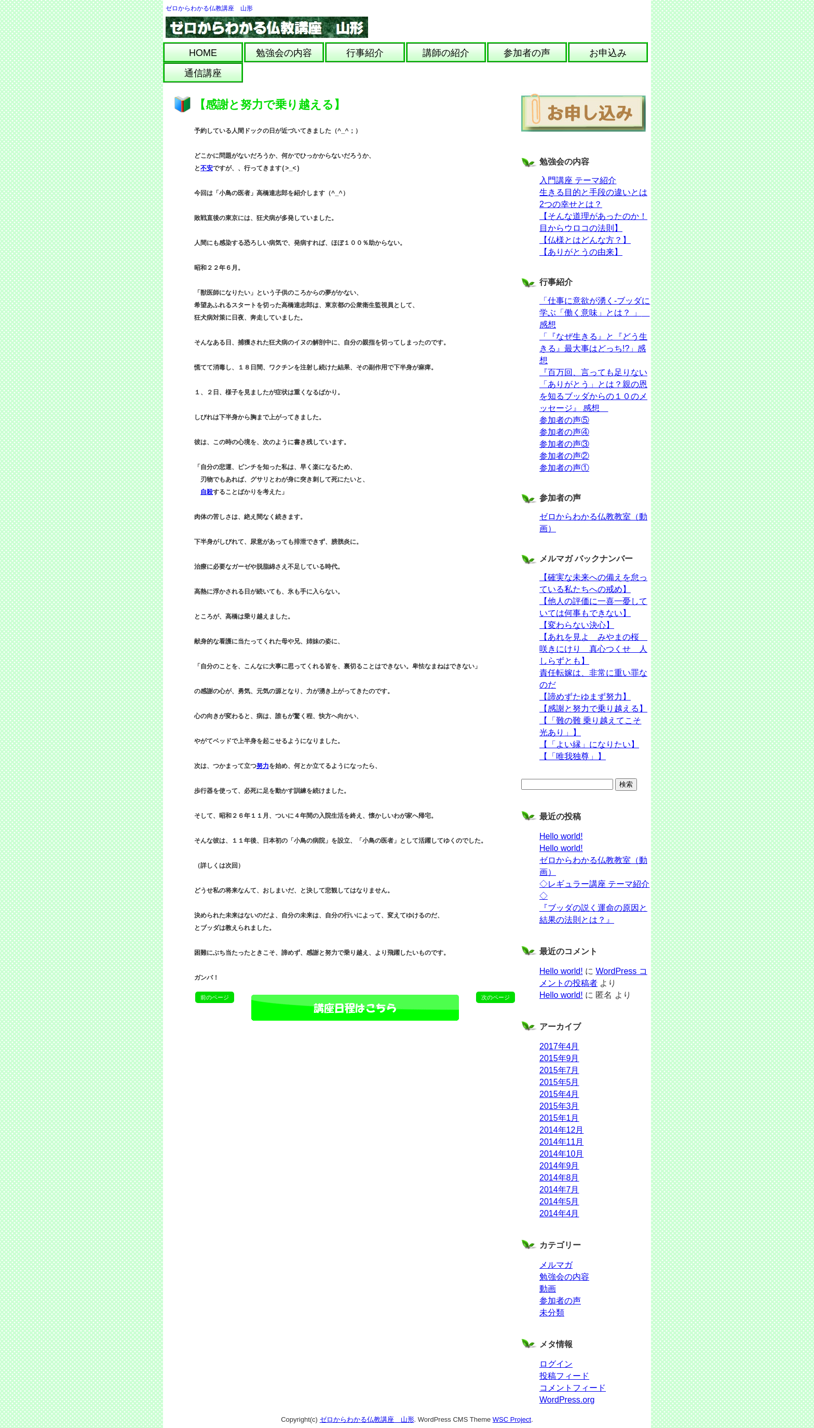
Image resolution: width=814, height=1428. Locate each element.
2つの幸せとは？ (570, 204)
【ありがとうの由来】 (580, 252)
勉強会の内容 (284, 53)
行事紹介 (365, 53)
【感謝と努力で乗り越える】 (593, 708)
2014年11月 (561, 1141)
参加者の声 (527, 53)
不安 (206, 168)
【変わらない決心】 (576, 625)
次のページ (495, 997)
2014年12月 (561, 1129)
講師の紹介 (446, 53)
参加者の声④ (564, 432)
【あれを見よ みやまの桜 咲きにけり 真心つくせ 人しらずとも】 (593, 649)
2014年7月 (559, 1189)
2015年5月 (559, 1082)
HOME (203, 53)
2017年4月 (559, 1046)
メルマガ (556, 1264)
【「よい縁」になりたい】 (589, 744)
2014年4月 (559, 1213)
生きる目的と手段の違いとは (593, 192)
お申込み (608, 53)
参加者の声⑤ (564, 420)
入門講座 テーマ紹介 (577, 180)
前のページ (214, 997)
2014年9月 (559, 1165)
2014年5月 (559, 1201)
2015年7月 (559, 1070)
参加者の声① (564, 467)
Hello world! (561, 836)
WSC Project (512, 1419)
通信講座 (203, 73)
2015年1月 (559, 1118)
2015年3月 (559, 1106)
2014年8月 (559, 1177)
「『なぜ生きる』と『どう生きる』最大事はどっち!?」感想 (593, 348)
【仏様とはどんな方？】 (585, 240)
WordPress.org (566, 1399)
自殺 (206, 492)
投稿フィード (564, 1375)
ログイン (556, 1364)
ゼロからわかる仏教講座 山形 (209, 8)
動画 (547, 1288)
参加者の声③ (564, 444)
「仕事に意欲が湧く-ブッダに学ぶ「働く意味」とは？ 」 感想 (594, 312)
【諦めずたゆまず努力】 (585, 696)
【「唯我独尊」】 (572, 756)
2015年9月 (559, 1058)
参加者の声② (564, 455)
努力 (262, 766)
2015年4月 (559, 1094)
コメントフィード (572, 1387)
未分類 (551, 1312)
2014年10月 (561, 1153)
